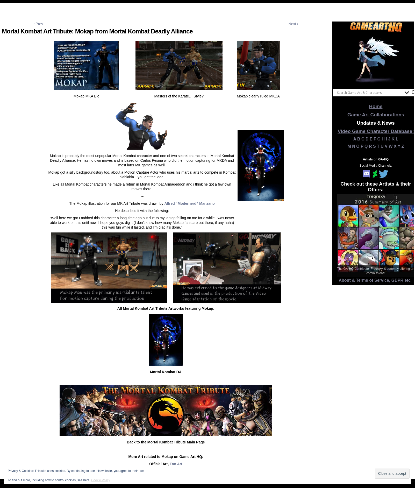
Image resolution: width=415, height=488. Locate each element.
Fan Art (176, 464)
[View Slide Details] (376, 59)
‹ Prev (38, 24)
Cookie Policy (100, 480)
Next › (293, 24)
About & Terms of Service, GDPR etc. (376, 280)
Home (376, 106)
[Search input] (369, 92)
